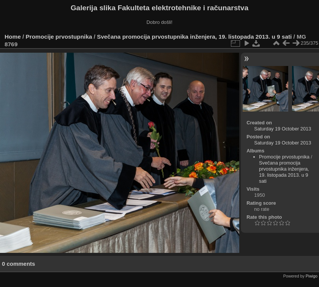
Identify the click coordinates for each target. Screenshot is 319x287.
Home (13, 36)
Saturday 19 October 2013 (282, 129)
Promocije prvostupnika (59, 36)
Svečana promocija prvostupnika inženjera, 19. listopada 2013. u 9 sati (194, 36)
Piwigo (311, 276)
